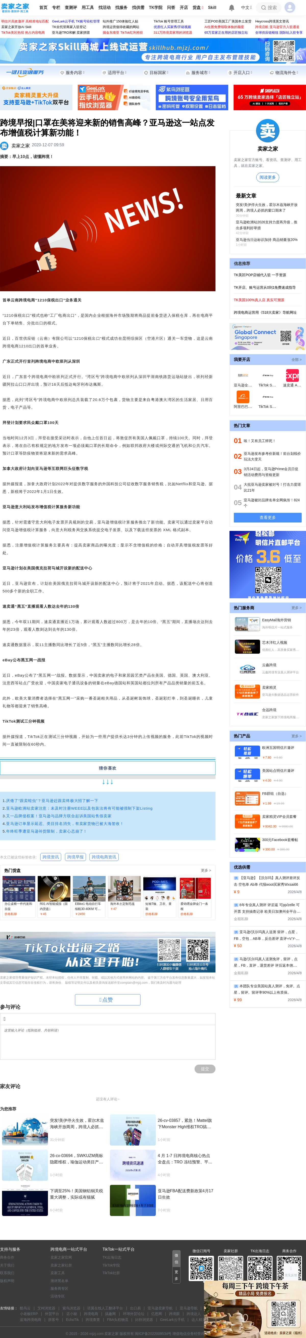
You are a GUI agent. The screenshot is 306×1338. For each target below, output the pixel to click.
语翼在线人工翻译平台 (105, 1308)
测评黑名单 (59, 1281)
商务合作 (7, 1257)
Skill (212, 7)
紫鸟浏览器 (71, 1308)
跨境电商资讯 (104, 857)
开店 (184, 7)
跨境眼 (174, 1314)
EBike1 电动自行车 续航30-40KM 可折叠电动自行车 (88, 909)
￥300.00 (268, 849)
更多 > (206, 870)
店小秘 (71, 1314)
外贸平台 (52, 1314)
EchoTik (72, 1320)
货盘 (198, 7)
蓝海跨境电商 (30, 1320)
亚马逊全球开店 (246, 385)
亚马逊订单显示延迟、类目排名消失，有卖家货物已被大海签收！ (65, 823)
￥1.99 (266, 803)
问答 (171, 7)
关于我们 (7, 1265)
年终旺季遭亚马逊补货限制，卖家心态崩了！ (46, 831)
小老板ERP (29, 1314)
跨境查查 (93, 1320)
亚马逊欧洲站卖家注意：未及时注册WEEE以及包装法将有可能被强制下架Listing (79, 808)
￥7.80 (266, 757)
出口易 (135, 1308)
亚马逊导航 (189, 1308)
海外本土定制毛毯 (122, 904)
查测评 (71, 7)
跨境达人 (194, 1314)
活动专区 (57, 1296)
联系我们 (7, 1273)
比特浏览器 (144, 1320)
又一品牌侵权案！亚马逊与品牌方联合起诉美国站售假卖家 (58, 816)
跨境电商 (91, 1314)
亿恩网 (156, 1314)
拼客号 (53, 1320)
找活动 (104, 7)
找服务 (121, 7)
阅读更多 (268, 177)
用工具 (88, 7)
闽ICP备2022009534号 (153, 1334)
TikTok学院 (111, 1265)
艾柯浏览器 (46, 1308)
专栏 (56, 7)
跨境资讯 (51, 857)
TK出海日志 (112, 1257)
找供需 (138, 7)
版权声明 (7, 1281)
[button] (176, 1258)
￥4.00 (266, 780)
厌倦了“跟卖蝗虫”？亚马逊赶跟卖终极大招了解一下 (52, 800)
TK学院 (155, 7)
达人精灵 (199, 1320)
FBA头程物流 (117, 1320)
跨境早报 (75, 857)
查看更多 (268, 517)
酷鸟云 (25, 1308)
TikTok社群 (111, 1273)
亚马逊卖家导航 (160, 1308)
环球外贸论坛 (133, 1314)
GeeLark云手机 (172, 1320)
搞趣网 (110, 1314)
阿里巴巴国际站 (246, 407)
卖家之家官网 (61, 1257)
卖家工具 (57, 1273)
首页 (43, 7)
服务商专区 (59, 1288)
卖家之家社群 (61, 1265)
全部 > (296, 360)
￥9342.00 (269, 826)
